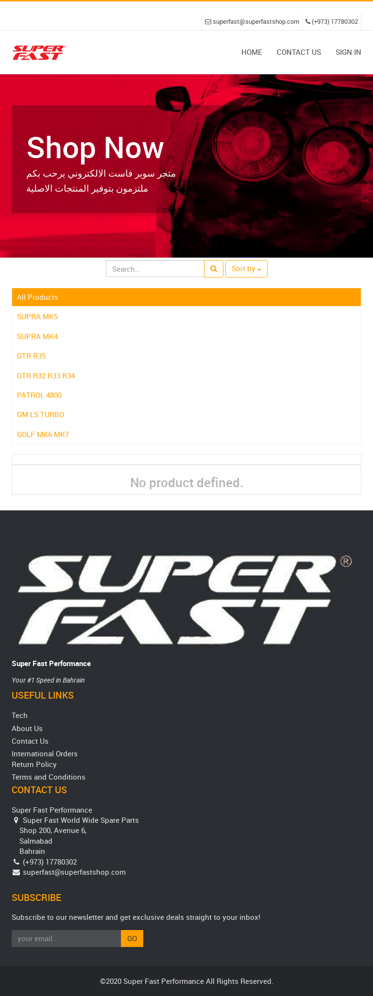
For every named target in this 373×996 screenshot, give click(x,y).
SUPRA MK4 (37, 336)
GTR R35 (31, 355)
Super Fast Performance (51, 663)
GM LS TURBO (40, 414)
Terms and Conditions (48, 777)
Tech (20, 715)
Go (132, 938)
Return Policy (34, 764)
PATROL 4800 (39, 395)
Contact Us (30, 741)
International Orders (45, 753)
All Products (37, 297)
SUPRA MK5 (37, 316)
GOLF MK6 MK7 (43, 434)
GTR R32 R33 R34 (46, 375)
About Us (27, 728)
